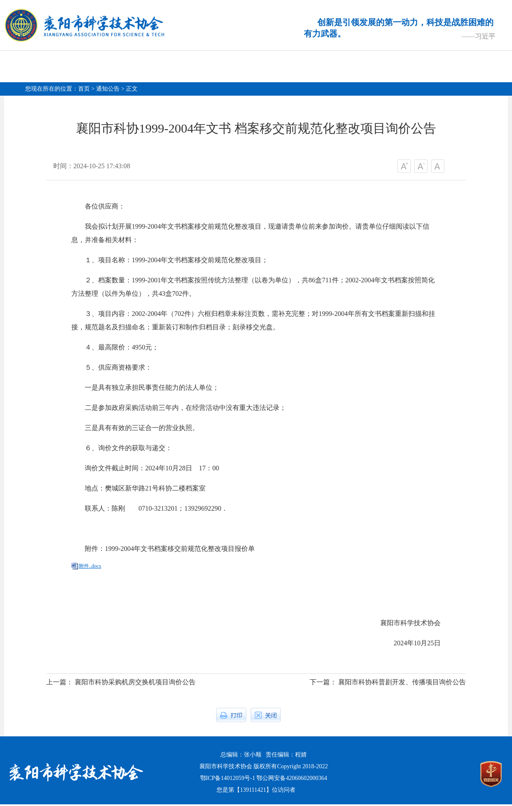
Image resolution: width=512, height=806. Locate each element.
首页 (84, 89)
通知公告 (108, 89)
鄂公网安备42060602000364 (291, 780)
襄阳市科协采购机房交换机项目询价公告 (135, 683)
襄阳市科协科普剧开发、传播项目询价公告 (402, 683)
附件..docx (90, 568)
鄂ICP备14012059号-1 (227, 780)
